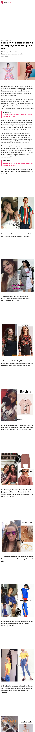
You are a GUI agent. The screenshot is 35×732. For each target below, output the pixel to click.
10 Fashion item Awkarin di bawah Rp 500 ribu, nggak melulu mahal (18, 164)
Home (2, 37)
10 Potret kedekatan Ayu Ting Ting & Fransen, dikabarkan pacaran (17, 115)
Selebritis (7, 37)
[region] (15, 17)
